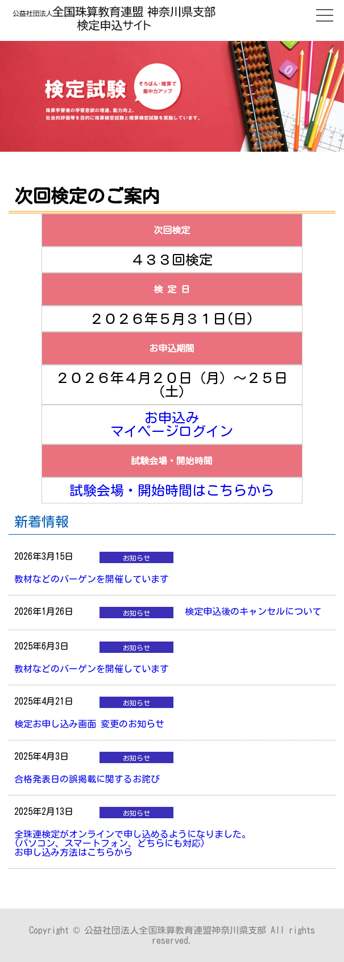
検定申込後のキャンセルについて (253, 611)
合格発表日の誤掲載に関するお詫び (87, 779)
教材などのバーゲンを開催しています (91, 579)
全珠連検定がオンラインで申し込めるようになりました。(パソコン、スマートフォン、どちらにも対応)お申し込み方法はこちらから (132, 843)
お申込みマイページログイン (171, 424)
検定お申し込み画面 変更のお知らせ (89, 723)
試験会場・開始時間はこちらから (171, 490)
